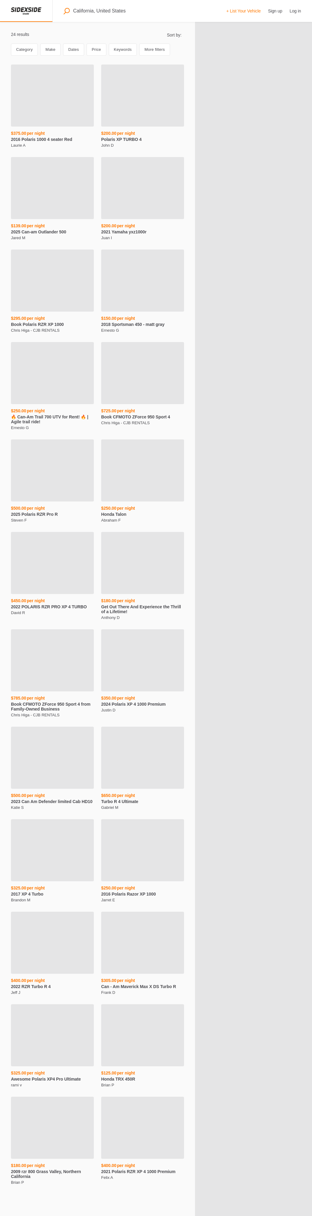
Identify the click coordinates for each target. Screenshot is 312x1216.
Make (50, 49)
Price (96, 49)
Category (24, 49)
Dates (73, 49)
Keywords (123, 49)
